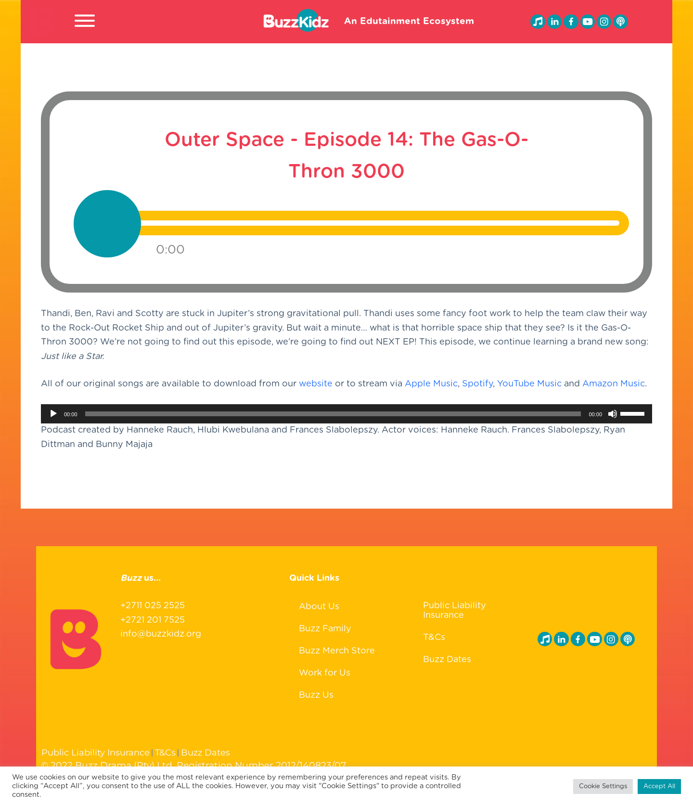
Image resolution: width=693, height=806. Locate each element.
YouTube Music (529, 391)
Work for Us (324, 670)
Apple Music (431, 391)
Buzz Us (316, 693)
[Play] (53, 421)
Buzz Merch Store (337, 648)
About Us (319, 604)
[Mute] (612, 421)
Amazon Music (613, 391)
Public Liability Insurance (454, 609)
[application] (346, 421)
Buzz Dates (447, 657)
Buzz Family (325, 626)
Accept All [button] (659, 786)
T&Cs (434, 635)
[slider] (333, 421)
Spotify (477, 391)
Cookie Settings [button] (603, 786)
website (316, 391)
